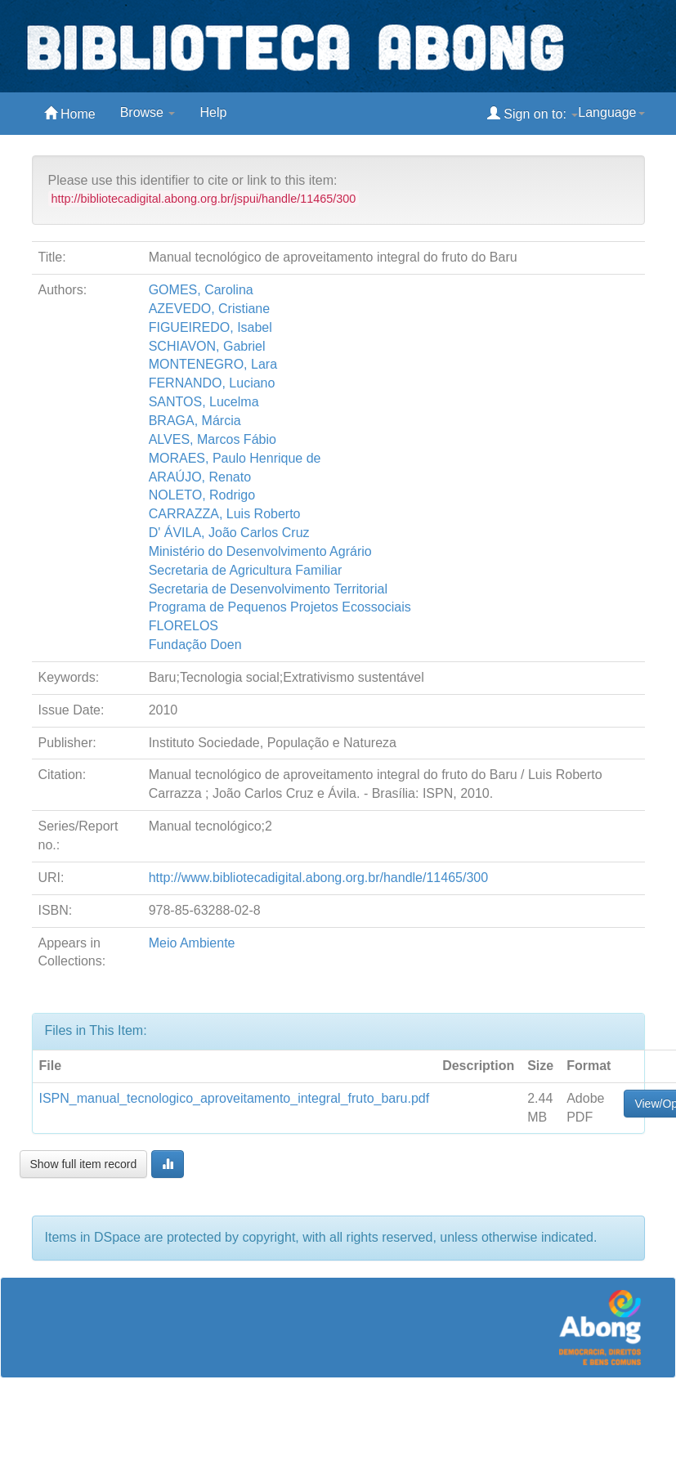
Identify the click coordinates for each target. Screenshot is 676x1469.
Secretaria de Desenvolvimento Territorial (268, 589)
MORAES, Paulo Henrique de (235, 458)
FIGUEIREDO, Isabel (210, 327)
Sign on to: (532, 113)
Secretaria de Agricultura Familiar (245, 570)
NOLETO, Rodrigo (202, 495)
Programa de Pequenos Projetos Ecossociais (280, 607)
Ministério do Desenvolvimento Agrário (260, 551)
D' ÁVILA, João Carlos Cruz (229, 533)
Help (212, 112)
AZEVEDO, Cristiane (209, 309)
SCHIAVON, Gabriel (207, 346)
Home (70, 113)
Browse (148, 112)
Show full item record (83, 1164)
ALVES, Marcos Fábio (212, 439)
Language (611, 112)
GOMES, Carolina (201, 290)
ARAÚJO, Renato (200, 477)
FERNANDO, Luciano (212, 383)
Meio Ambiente (192, 943)
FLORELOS (183, 626)
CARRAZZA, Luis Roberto (225, 514)
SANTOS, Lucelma (204, 402)
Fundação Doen (195, 645)
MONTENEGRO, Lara (213, 364)
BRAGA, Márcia (195, 421)
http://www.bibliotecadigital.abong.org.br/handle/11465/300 (318, 878)
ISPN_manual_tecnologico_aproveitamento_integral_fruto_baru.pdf (234, 1098)
